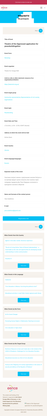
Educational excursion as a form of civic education (19, 358)
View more (23, 265)
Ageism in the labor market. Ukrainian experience (19, 240)
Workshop (7, 58)
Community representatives (12, 97)
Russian (6, 163)
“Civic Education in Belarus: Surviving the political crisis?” (21, 286)
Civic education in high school (13, 328)
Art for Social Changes (11, 314)
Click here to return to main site (23, 2)
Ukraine (6, 150)
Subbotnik (8, 280)
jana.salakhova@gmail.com (12, 210)
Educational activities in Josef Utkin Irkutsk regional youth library (23, 293)
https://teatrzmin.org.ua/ (11, 84)
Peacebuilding (8, 113)
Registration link (23, 218)
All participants (23, 19)
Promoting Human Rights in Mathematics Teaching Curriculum (22, 321)
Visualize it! (8, 258)
